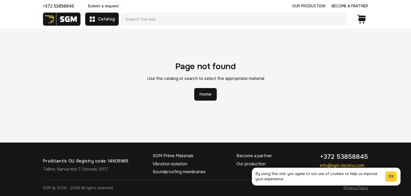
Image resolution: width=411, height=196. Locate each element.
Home (205, 94)
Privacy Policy (356, 188)
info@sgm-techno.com (342, 165)
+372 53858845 (58, 6)
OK (391, 176)
